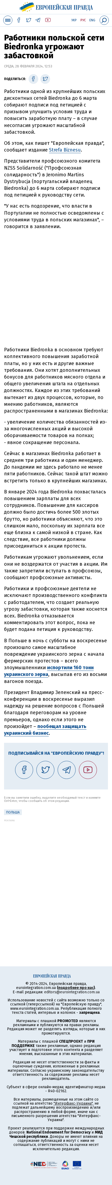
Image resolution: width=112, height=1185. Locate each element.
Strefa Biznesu (65, 150)
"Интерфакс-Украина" (73, 1103)
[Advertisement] (56, 288)
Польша (13, 812)
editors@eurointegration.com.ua (72, 992)
